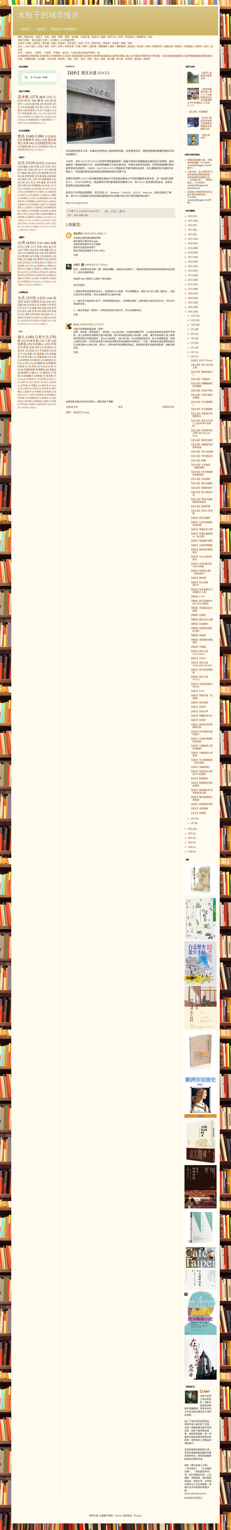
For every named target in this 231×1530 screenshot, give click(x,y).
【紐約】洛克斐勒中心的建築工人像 (201, 590)
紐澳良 (30, 217)
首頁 (150, 37)
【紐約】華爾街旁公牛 (201, 716)
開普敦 (40, 223)
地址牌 (48, 104)
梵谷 (96, 59)
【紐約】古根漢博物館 (201, 545)
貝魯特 (29, 207)
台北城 (30, 305)
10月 (193, 325)
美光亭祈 (77, 233)
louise (31, 363)
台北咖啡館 (23, 56)
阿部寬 (25, 360)
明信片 (149, 56)
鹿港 (45, 321)
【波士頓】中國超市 (200, 379)
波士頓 (21, 182)
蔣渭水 (21, 350)
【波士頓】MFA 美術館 (201, 451)
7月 (193, 338)
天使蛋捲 (44, 350)
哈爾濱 (36, 227)
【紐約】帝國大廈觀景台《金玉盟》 (201, 535)
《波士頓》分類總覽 (197, 111)
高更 (89, 59)
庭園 (79, 56)
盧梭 (33, 404)
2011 (190, 284)
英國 (39, 247)
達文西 (45, 388)
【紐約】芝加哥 (198, 707)
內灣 (36, 324)
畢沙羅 (28, 401)
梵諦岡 (40, 266)
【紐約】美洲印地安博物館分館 (201, 725)
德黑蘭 (30, 201)
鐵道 (74, 56)
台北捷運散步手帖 (44, 147)
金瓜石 (65, 52)
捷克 (36, 250)
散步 (21, 136)
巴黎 (78, 46)
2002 (190, 838)
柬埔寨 (30, 253)
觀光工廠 (183, 56)
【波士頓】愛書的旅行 (201, 488)
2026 (190, 216)
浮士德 (24, 404)
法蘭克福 (168, 46)
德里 (45, 195)
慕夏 (103, 59)
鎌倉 (43, 182)
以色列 (21, 43)
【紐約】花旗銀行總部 (201, 541)
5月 (193, 347)
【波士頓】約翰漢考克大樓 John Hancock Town (201, 433)
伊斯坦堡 (69, 46)
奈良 (47, 46)
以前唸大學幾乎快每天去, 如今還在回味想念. (200, 193)
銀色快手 (42, 404)
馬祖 (93, 52)
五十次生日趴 (49, 113)
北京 (20, 46)
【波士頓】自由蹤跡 (200, 479)
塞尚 (46, 401)
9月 (193, 329)
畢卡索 (119, 59)
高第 (33, 366)
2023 (190, 230)
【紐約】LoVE (197, 691)
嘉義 (37, 317)
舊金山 (40, 217)
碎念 (27, 100)
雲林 (41, 192)
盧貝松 (46, 372)
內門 (23, 324)
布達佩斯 (34, 204)
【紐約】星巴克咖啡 (200, 518)
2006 (190, 307)
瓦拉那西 (34, 195)
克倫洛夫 (22, 204)
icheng (20, 379)
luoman (118, 1515)
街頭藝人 (121, 56)
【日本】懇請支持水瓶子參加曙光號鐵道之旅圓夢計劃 (206, 123)
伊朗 (53, 43)
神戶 (53, 46)
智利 (130, 43)
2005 (190, 312)
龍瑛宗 (146, 59)
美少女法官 (34, 382)
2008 (190, 298)
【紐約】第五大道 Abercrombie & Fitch (201, 664)
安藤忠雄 (42, 357)
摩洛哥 (106, 43)
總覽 (20, 37)
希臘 (29, 259)
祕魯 (123, 43)
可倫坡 (27, 227)
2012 (190, 280)
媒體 (67, 37)
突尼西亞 (47, 282)
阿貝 (37, 347)
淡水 (24, 311)
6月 (193, 343)
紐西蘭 (36, 285)
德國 (46, 250)
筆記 (41, 107)
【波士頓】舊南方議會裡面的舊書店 (201, 500)
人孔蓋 (47, 117)
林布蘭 (47, 392)
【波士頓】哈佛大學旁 (201, 390)
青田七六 (111, 37)
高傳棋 (38, 376)
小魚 (48, 340)
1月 (193, 823)
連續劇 (175, 56)
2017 (190, 257)
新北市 (40, 163)
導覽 (60, 37)
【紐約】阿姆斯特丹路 (201, 804)
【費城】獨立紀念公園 (201, 619)
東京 (33, 46)
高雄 (44, 308)
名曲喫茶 (44, 56)
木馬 (53, 344)
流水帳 (75, 37)
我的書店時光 (24, 150)
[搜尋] (39, 77)
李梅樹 (38, 392)
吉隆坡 (37, 220)
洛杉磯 (21, 217)
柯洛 (54, 401)
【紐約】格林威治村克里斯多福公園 (201, 791)
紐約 (206, 46)
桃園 (34, 308)
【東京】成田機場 (199, 808)
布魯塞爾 (34, 211)
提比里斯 (35, 214)
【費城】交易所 (198, 615)
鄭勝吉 (42, 369)
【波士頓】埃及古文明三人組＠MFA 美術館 (201, 423)
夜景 (20, 110)
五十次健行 (46, 110)
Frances (21, 363)
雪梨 (32, 230)
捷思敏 (40, 354)
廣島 (24, 179)
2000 (190, 847)
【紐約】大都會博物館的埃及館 (201, 740)
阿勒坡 (38, 207)
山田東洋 (27, 392)
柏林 (148, 46)
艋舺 (47, 314)
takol (54, 385)
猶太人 (35, 372)
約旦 (34, 198)
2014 (190, 271)
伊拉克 (28, 285)
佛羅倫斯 (102, 46)
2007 (190, 302)
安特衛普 (46, 220)
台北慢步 (54, 40)
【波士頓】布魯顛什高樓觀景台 (201, 414)
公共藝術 (135, 56)
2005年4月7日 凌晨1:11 (94, 233)
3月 (193, 356)
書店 (109, 56)
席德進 (25, 407)
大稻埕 (28, 52)
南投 (28, 317)
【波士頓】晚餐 (198, 460)
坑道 (84, 56)
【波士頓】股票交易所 (201, 440)
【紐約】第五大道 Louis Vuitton (199, 652)
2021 (190, 239)
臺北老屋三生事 (39, 40)
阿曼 (29, 43)
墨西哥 (45, 278)
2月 (193, 818)
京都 (40, 46)
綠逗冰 (95, 37)
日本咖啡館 (55, 56)
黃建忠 (52, 369)
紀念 (53, 100)
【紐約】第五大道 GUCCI (199, 678)
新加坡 (45, 211)
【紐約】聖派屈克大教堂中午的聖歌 (201, 772)
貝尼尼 (35, 388)
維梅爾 (27, 376)
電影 (158, 56)
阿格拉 (24, 198)
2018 (190, 252)
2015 (190, 266)
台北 (20, 52)
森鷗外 (45, 398)
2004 (190, 829)
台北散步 (66, 56)
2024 (190, 225)
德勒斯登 (156, 46)
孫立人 (53, 379)
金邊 (51, 201)
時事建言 (28, 139)
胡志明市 (23, 230)
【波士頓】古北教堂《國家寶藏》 (200, 466)
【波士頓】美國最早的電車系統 (201, 446)
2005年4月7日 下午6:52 (96, 265)
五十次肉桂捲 (25, 113)
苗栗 (45, 317)
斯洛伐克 (96, 43)
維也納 (131, 46)
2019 (190, 248)
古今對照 (26, 117)
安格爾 (50, 395)
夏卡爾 (110, 59)
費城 (54, 195)
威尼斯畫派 (204, 56)
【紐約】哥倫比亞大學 (201, 529)
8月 (193, 334)
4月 (193, 352)
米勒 (69, 59)
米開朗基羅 (30, 59)
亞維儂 (24, 211)
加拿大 (28, 278)
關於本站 (28, 37)
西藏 (37, 269)
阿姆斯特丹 (50, 207)
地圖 (103, 37)
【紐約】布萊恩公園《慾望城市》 (200, 572)
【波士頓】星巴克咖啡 (201, 483)
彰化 (27, 321)
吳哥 (60, 46)
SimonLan (45, 366)
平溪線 (56, 52)
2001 (190, 842)
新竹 (53, 305)
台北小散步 (38, 150)
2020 (190, 243)
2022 (190, 234)
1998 (190, 851)
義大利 (52, 247)
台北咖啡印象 (24, 146)
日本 (40, 243)
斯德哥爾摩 (48, 214)
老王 (46, 382)
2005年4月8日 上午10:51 (92, 324)
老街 (89, 56)
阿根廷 (26, 281)
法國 (27, 247)
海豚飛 (22, 344)
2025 (190, 221)
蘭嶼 (43, 324)
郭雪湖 (128, 59)
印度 (80, 43)
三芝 (29, 324)
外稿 (47, 37)
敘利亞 (36, 43)
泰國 (28, 269)
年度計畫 (85, 37)
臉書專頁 (141, 37)
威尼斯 (93, 46)
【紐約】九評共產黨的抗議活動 (201, 523)
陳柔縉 (38, 401)
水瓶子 (39, 37)
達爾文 (34, 385)
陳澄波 (137, 59)
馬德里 (178, 46)
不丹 (87, 43)
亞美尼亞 (71, 43)
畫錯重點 (46, 120)
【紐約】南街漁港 (199, 702)
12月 (193, 316)
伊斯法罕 (50, 217)
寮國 (50, 266)
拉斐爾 (41, 59)
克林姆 (30, 379)
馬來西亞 (41, 275)
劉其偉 (40, 395)
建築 (42, 97)
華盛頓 (32, 223)
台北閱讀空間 (67, 40)
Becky (76, 324)
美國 (81, 215)
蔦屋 (37, 117)
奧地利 (25, 256)
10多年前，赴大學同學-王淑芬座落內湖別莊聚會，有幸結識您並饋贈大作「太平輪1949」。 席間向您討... (200, 177)
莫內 (83, 59)
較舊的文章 (168, 407)
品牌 (114, 56)
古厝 (94, 56)
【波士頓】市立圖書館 (201, 409)
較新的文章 (72, 407)
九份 (73, 52)
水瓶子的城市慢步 (48, 15)
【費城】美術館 (198, 635)
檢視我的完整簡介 (193, 1498)
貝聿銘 (24, 385)
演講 (53, 37)
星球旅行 (129, 37)
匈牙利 (21, 275)
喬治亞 (30, 275)
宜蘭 (20, 305)
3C (50, 107)
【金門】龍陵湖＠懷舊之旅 (206, 76)
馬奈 (76, 59)
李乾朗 (21, 398)
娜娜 (40, 363)
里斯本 (198, 46)
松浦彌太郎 (33, 398)
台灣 (21, 243)
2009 (190, 293)
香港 (47, 185)
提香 (23, 382)
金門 (88, 52)
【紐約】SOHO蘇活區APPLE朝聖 (201, 565)
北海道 (115, 43)
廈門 (44, 204)
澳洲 (51, 275)
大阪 (24, 185)
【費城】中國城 (198, 647)
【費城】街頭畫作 (199, 624)
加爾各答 (21, 220)
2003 (190, 833)
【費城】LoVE (197, 596)
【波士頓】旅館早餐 (200, 506)
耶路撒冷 (44, 198)
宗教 (143, 56)
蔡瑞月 (37, 360)
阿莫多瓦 (22, 366)
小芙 (53, 357)
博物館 (191, 56)
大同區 (37, 52)
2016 (190, 262)
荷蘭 (34, 272)
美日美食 (33, 123)
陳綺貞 (45, 385)
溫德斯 (24, 372)
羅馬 (85, 46)
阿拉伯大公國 (46, 272)
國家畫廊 (120, 46)
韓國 (45, 269)
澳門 (23, 195)
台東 (83, 52)
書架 (40, 100)
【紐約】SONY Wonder (201, 360)
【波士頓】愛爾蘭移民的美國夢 (201, 384)
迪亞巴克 (41, 201)
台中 (40, 170)
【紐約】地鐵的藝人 (200, 767)
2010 (190, 289)
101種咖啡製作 (32, 120)
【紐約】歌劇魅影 (199, 778)
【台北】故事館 (198, 813)
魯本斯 (61, 59)
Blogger (137, 1515)
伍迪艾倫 (167, 56)
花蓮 (44, 311)
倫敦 (112, 46)
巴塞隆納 (188, 46)
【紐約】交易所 (198, 720)
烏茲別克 (37, 282)
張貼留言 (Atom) (81, 412)
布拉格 (140, 46)
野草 (121, 37)
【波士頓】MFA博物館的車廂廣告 (201, 473)
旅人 (129, 56)
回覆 (75, 255)
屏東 (27, 314)
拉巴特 (53, 227)
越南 (20, 278)
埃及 (37, 278)
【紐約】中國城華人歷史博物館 (201, 747)
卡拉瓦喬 (51, 59)
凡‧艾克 (29, 395)
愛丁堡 (45, 227)
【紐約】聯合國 (198, 578)
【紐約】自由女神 (199, 711)
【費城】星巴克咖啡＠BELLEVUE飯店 (201, 602)
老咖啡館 (34, 56)
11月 (193, 320)
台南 (78, 52)
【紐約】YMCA (198, 658)
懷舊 (99, 56)
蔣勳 (32, 407)
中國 (25, 250)
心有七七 (42, 337)
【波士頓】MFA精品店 (201, 456)
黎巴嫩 (45, 43)
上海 (26, 46)
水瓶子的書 (23, 40)
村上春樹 (25, 388)
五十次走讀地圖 (26, 107)
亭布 (25, 214)
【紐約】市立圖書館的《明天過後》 (201, 761)
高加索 (61, 43)
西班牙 (52, 253)
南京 (29, 220)
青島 (48, 223)
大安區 (47, 52)
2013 (190, 275)
